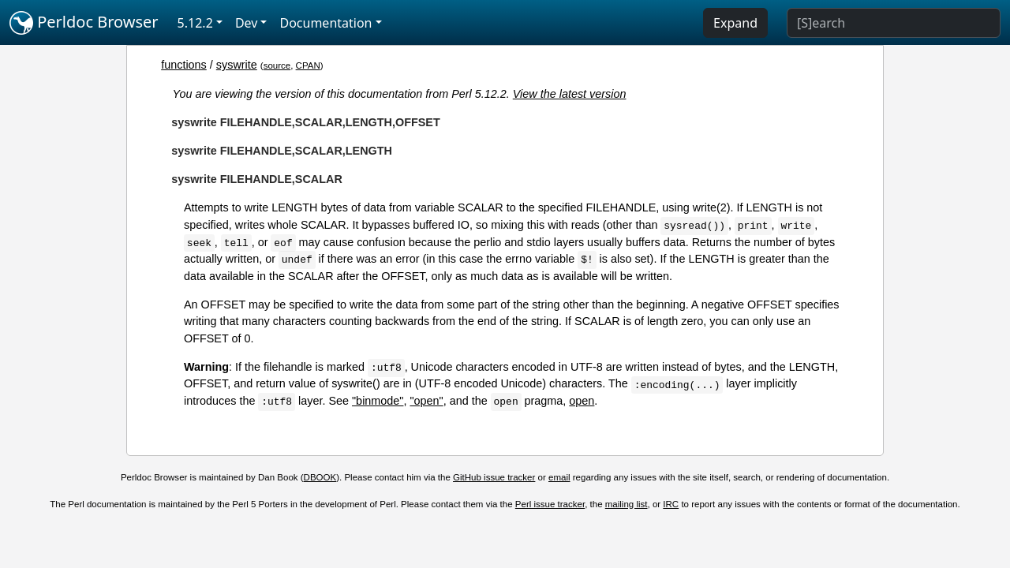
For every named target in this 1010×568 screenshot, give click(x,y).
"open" (426, 400)
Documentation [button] (325, 23)
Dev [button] (246, 23)
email (559, 477)
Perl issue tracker (550, 504)
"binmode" (377, 400)
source (277, 65)
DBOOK (320, 477)
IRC (671, 504)
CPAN (308, 65)
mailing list (626, 504)
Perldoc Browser (84, 23)
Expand (735, 23)
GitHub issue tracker (494, 477)
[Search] (894, 23)
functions (184, 64)
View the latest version (570, 94)
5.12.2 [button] (195, 23)
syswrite (236, 64)
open (581, 400)
